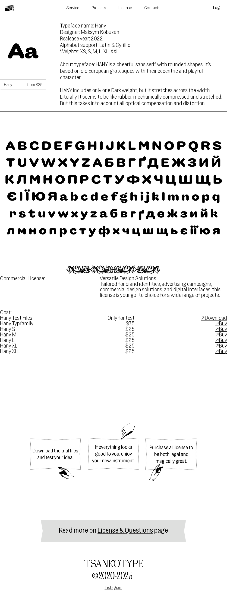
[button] (113, 187)
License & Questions (125, 531)
